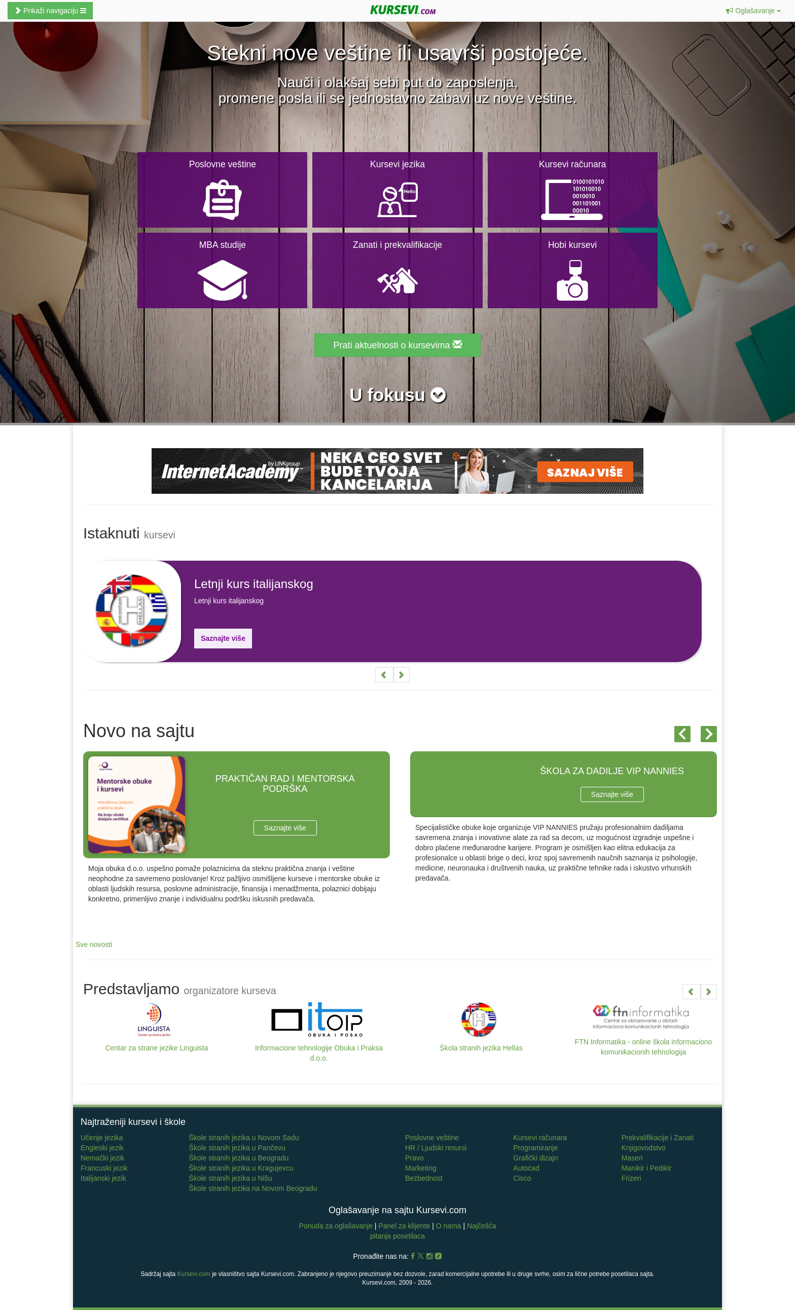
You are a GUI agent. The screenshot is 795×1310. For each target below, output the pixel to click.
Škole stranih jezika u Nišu (230, 1178)
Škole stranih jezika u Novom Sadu (244, 1138)
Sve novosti (94, 944)
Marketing (420, 1168)
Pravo (414, 1158)
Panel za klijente (405, 1226)
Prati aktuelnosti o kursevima (397, 345)
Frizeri (631, 1178)
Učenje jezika (102, 1138)
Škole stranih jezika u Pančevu (237, 1148)
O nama (448, 1226)
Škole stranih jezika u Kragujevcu (241, 1168)
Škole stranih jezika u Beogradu (238, 1158)
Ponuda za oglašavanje (336, 1226)
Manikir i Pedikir (647, 1168)
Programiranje (535, 1148)
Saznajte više (223, 638)
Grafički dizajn (535, 1158)
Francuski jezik (104, 1168)
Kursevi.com (193, 1274)
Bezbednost (424, 1178)
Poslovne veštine (432, 1138)
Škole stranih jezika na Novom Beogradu (253, 1188)
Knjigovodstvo (644, 1148)
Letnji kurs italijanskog (253, 584)
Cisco (522, 1178)
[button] (753, 10)
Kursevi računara (540, 1138)
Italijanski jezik (103, 1178)
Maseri (632, 1158)
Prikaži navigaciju (50, 11)
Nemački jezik (102, 1158)
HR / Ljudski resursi (435, 1148)
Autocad (526, 1168)
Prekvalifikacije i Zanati (658, 1138)
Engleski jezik (102, 1148)
